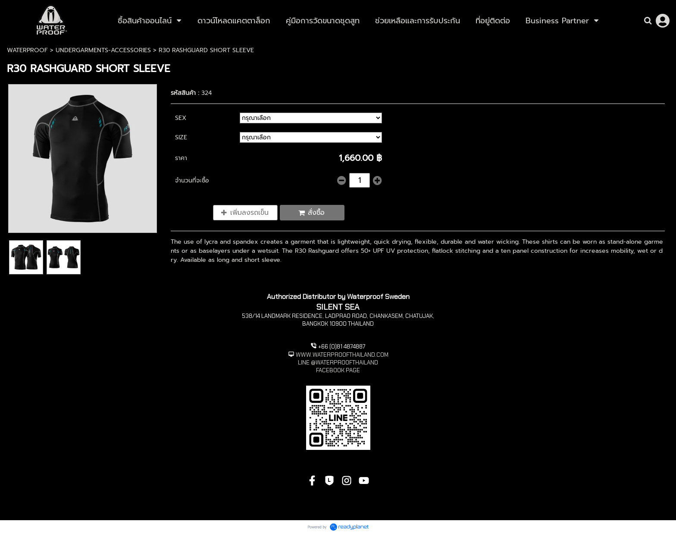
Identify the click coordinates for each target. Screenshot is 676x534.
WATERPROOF (27, 50)
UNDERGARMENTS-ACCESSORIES (103, 50)
